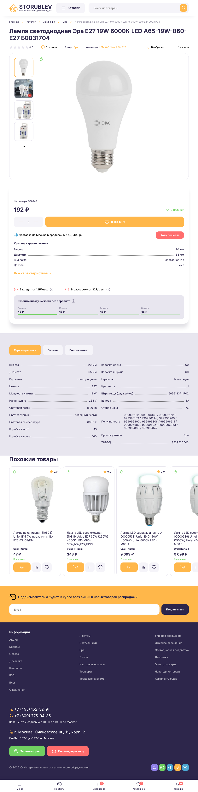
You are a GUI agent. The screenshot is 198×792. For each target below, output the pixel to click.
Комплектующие (166, 679)
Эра (65, 21)
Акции (13, 640)
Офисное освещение (168, 644)
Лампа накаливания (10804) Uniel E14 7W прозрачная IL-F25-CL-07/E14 (31, 538)
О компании (17, 690)
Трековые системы (92, 679)
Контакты (15, 669)
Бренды (14, 647)
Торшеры (85, 672)
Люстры (84, 636)
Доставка (15, 662)
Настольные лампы (92, 665)
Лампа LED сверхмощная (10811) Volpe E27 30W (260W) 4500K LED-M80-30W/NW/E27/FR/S (87, 538)
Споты (83, 658)
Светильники (88, 644)
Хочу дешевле (169, 234)
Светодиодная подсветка (172, 651)
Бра (81, 651)
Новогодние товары (168, 672)
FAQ (12, 676)
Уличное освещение (168, 636)
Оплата (14, 655)
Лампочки (49, 21)
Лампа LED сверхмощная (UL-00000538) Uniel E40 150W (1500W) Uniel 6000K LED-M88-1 (141, 538)
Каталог (31, 21)
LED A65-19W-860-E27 (112, 47)
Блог (12, 683)
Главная (14, 21)
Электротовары (165, 665)
